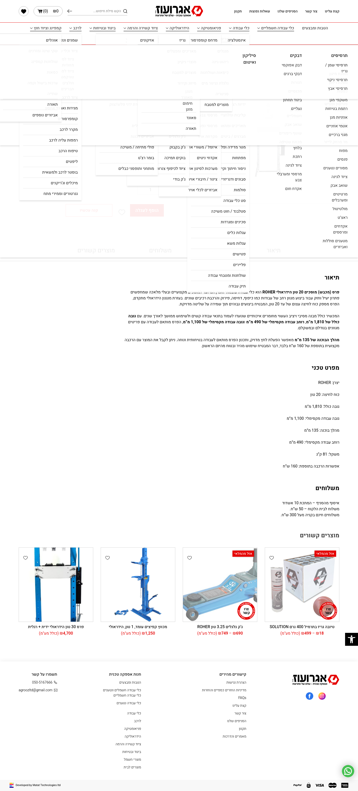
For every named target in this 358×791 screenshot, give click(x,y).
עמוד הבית (156, 54)
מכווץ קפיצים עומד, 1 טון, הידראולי (138, 627)
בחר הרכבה (154, 154)
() (48, 11)
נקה (152, 174)
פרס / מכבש (114, 54)
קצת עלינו (332, 11)
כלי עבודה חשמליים (277, 28)
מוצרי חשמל (189, 39)
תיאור (273, 250)
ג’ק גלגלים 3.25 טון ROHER (220, 627)
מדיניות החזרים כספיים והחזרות (224, 690)
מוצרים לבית (222, 39)
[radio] (149, 163)
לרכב (77, 28)
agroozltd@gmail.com (38, 690)
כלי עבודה (241, 28)
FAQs (242, 697)
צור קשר (311, 11)
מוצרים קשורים (96, 250)
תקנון (238, 11)
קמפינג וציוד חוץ (47, 28)
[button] (122, 212)
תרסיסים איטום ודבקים (149, 39)
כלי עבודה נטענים (129, 703)
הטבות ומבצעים (315, 28)
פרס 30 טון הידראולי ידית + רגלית (56, 627)
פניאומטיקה (211, 28)
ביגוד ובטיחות (104, 28)
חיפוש (69, 11)
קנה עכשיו (89, 210)
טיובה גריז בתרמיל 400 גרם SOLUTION (302, 627)
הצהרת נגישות (236, 682)
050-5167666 (44, 682)
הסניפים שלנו (287, 11)
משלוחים (160, 250)
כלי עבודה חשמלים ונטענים (122, 690)
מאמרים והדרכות (234, 736)
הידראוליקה (179, 28)
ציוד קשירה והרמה (142, 28)
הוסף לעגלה (147, 210)
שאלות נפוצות (259, 11)
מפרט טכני (219, 250)
